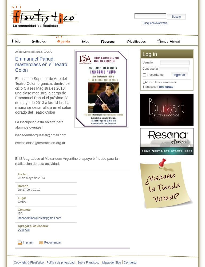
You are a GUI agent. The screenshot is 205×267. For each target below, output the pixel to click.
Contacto (130, 262)
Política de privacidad (60, 262)
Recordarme (155, 74)
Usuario (148, 62)
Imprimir (28, 242)
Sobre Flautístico (88, 262)
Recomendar (52, 242)
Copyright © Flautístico (29, 262)
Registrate (166, 86)
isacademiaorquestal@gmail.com (39, 218)
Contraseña (150, 68)
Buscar (134, 4)
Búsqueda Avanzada (155, 23)
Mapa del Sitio (111, 262)
